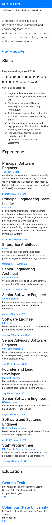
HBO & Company (10, 402)
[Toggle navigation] (46, 4)
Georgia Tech (13, 483)
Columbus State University (25, 507)
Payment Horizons (11, 378)
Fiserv (5, 248)
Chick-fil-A (7, 207)
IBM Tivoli (7, 323)
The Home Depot (10, 172)
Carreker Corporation (12, 349)
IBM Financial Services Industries (18, 449)
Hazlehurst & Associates (14, 428)
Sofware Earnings (11, 298)
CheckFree (7, 277)
